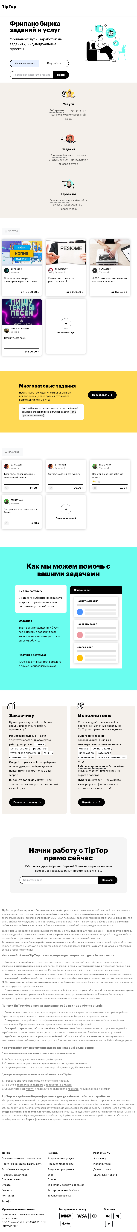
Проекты (68, 194)
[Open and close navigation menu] (132, 7)
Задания (68, 149)
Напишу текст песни (15, 338)
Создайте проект (21, 762)
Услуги (68, 104)
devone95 (16, 269)
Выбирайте (57, 110)
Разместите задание (22, 736)
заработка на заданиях (30, 1085)
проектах (73, 1089)
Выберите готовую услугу (26, 780)
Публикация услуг (90, 780)
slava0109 (105, 269)
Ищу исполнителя (25, 63)
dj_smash (16, 465)
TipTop (9, 7)
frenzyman (105, 465)
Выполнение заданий (91, 736)
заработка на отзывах (59, 1085)
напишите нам (92, 871)
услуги (30, 1089)
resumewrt (61, 269)
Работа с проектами (92, 766)
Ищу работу (54, 63)
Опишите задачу (60, 200)
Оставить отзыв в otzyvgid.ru (64, 474)
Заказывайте (59, 155)
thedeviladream (20, 329)
